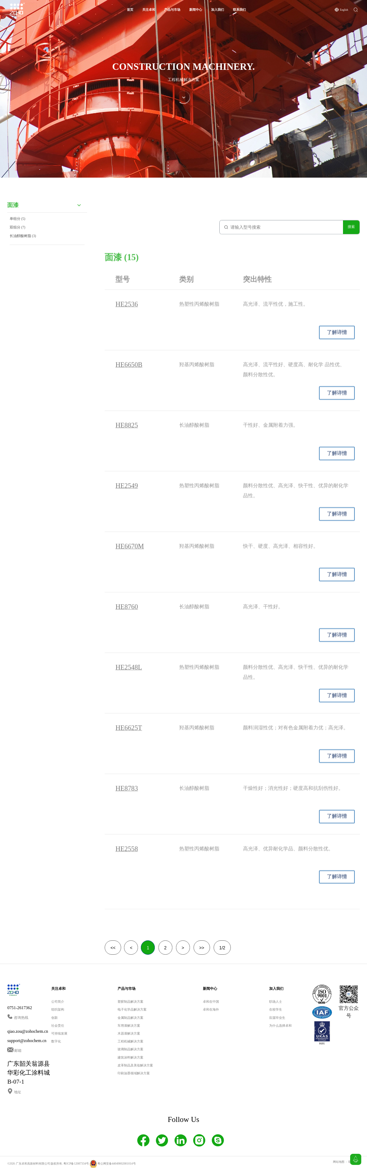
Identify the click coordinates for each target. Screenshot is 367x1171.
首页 (130, 9)
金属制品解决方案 (130, 1017)
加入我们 (217, 9)
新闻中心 (195, 9)
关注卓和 (148, 9)
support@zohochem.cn (26, 1039)
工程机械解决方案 (130, 1041)
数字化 (56, 1041)
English (344, 9)
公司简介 (57, 1001)
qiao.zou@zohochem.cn (27, 1030)
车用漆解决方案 (129, 1025)
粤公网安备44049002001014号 (110, 1163)
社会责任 (57, 1025)
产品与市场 (172, 9)
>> (201, 947)
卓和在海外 (211, 1009)
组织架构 (57, 1009)
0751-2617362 (19, 1007)
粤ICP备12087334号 (75, 1163)
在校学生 (275, 1009)
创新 (54, 1017)
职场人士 (275, 1001)
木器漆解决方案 (129, 1033)
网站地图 (338, 1161)
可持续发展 (59, 1033)
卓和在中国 (211, 1001)
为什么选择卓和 (280, 1025)
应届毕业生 (277, 1017)
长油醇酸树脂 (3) (23, 244)
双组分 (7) (17, 235)
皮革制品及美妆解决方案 (135, 1064)
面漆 (13, 213)
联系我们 (239, 9)
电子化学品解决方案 (132, 1009)
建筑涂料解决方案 (130, 1057)
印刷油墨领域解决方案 (134, 1072)
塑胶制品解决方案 (130, 1001)
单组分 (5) (17, 227)
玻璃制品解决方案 (130, 1049)
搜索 (351, 230)
